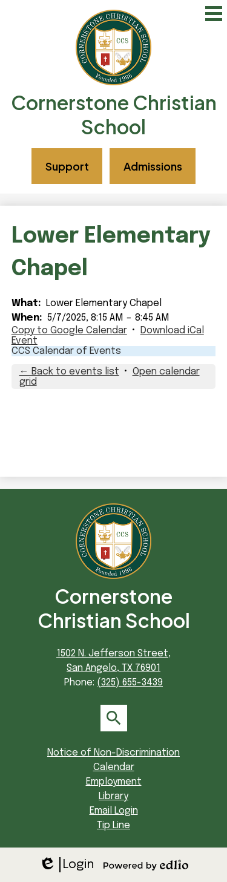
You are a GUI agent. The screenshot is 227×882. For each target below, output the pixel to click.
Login (66, 864)
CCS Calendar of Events (66, 351)
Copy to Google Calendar (69, 330)
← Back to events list (69, 372)
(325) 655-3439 (130, 683)
